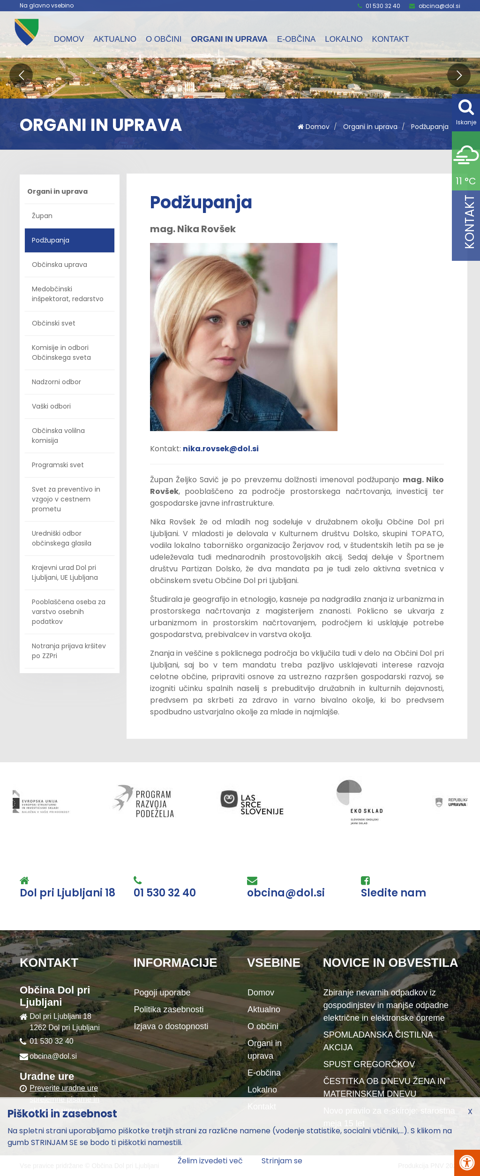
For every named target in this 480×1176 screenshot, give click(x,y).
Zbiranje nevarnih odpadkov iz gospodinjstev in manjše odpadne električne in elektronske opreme (386, 1005)
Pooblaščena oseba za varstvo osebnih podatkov (68, 611)
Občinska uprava (59, 264)
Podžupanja (430, 126)
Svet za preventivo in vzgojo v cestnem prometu (66, 499)
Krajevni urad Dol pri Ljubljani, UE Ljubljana (65, 572)
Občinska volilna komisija (58, 435)
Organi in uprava (229, 39)
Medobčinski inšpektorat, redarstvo (68, 293)
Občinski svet (53, 323)
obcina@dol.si (439, 6)
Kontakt (390, 39)
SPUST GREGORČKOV (369, 1064)
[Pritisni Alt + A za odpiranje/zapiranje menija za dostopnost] (467, 1163)
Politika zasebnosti (169, 1009)
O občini (164, 39)
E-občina (296, 39)
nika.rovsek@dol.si (221, 448)
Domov (69, 39)
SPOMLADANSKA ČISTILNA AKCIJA (378, 1041)
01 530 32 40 (383, 6)
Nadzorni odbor (56, 382)
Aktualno (114, 39)
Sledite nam (393, 893)
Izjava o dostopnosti (171, 1026)
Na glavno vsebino (47, 5)
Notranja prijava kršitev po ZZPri (69, 650)
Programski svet (58, 465)
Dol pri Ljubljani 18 (67, 893)
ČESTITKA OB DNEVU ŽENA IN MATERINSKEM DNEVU (384, 1088)
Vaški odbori (51, 406)
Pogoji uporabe (162, 992)
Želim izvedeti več (210, 1160)
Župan (42, 215)
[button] (21, 75)
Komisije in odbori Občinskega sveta (61, 352)
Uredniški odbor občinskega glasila (61, 538)
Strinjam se (282, 1160)
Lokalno (343, 39)
